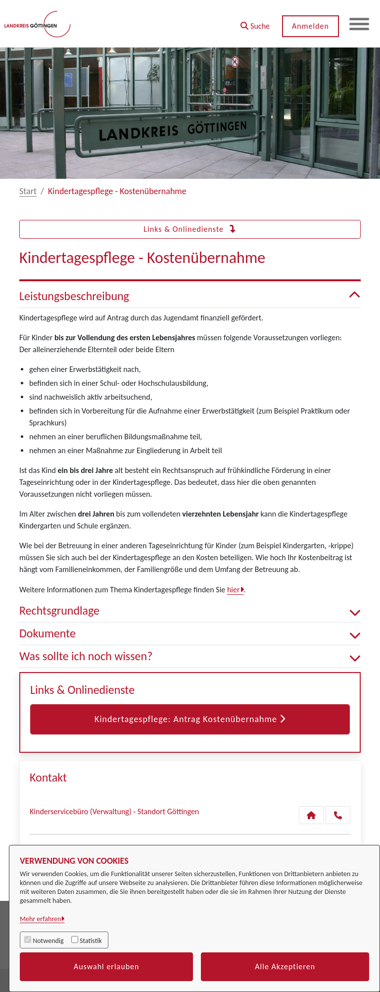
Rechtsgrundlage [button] (190, 611)
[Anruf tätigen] (338, 815)
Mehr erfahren (40, 919)
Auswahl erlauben (107, 966)
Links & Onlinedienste (189, 229)
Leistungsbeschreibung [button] (190, 296)
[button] (255, 22)
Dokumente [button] (190, 634)
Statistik (91, 941)
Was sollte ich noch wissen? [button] (190, 656)
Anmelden (310, 26)
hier (233, 589)
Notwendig (48, 941)
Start (28, 191)
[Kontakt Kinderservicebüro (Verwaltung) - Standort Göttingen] (311, 815)
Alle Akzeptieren (285, 966)
